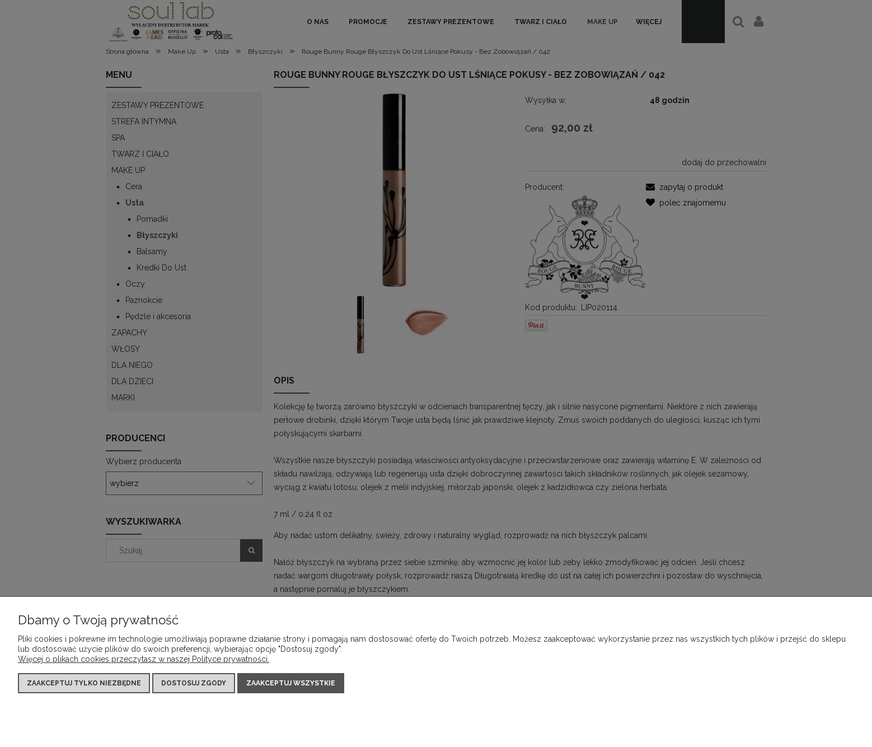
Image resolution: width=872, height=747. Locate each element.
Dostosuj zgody (193, 683)
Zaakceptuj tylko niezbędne (84, 683)
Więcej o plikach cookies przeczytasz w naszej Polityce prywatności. (143, 659)
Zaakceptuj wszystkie (290, 683)
